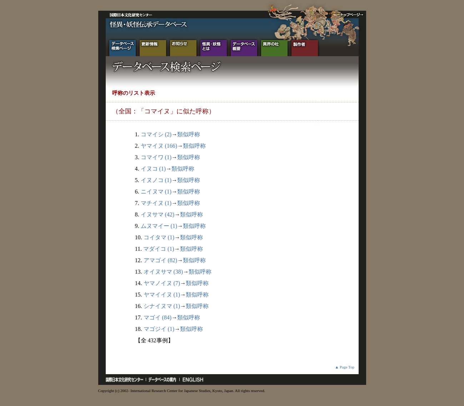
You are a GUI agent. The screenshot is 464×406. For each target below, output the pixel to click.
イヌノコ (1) (156, 180)
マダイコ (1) (158, 249)
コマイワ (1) (156, 157)
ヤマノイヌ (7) (162, 283)
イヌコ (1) (153, 169)
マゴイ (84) (158, 317)
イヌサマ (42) (158, 214)
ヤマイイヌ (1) (162, 295)
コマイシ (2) (156, 134)
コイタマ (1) (159, 237)
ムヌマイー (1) (159, 226)
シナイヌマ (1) (162, 306)
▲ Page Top (344, 367)
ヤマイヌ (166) (159, 146)
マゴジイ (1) (159, 329)
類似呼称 (188, 134)
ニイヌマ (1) (156, 192)
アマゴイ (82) (161, 260)
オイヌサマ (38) (163, 272)
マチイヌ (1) (156, 203)
